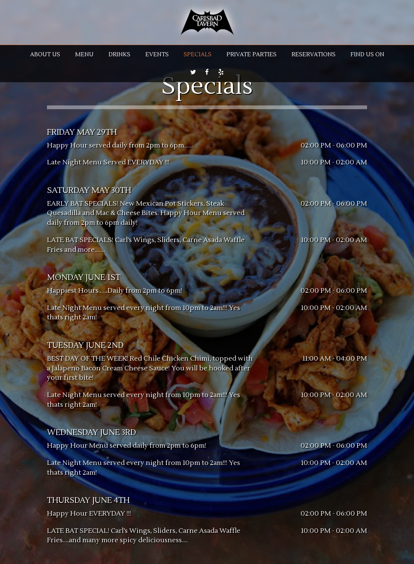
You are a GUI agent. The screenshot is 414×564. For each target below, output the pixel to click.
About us (45, 54)
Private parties (252, 54)
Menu (84, 54)
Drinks (119, 54)
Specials (198, 54)
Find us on (367, 54)
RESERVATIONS (313, 54)
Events (157, 54)
